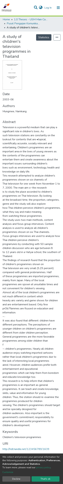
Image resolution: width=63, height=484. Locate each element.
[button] (41, 8)
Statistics (43, 37)
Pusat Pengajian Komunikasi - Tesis (23, 23)
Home (6, 19)
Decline (16, 478)
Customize (7, 472)
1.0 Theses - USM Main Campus (31, 19)
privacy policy (43, 467)
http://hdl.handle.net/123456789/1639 (26, 449)
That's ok (45, 478)
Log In (48, 8)
